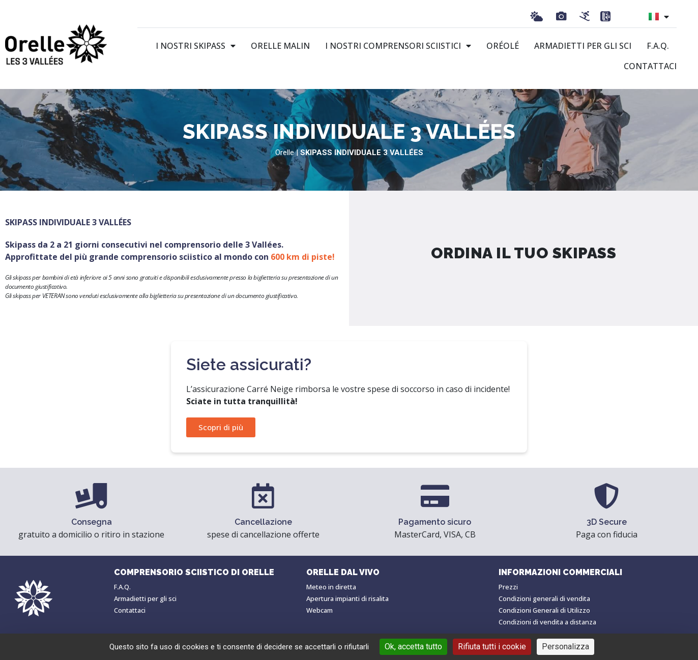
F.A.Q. (658, 45)
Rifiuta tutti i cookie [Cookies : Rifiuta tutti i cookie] (492, 646)
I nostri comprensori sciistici (398, 46)
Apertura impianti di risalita (347, 598)
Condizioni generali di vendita (544, 598)
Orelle (284, 152)
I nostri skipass (196, 46)
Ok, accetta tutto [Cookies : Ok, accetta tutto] (413, 646)
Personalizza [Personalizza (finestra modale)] (565, 646)
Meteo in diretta (331, 586)
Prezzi (508, 586)
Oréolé (502, 45)
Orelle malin (280, 45)
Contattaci (650, 66)
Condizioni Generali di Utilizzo (544, 610)
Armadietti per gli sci (582, 45)
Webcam (319, 610)
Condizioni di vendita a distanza (547, 621)
